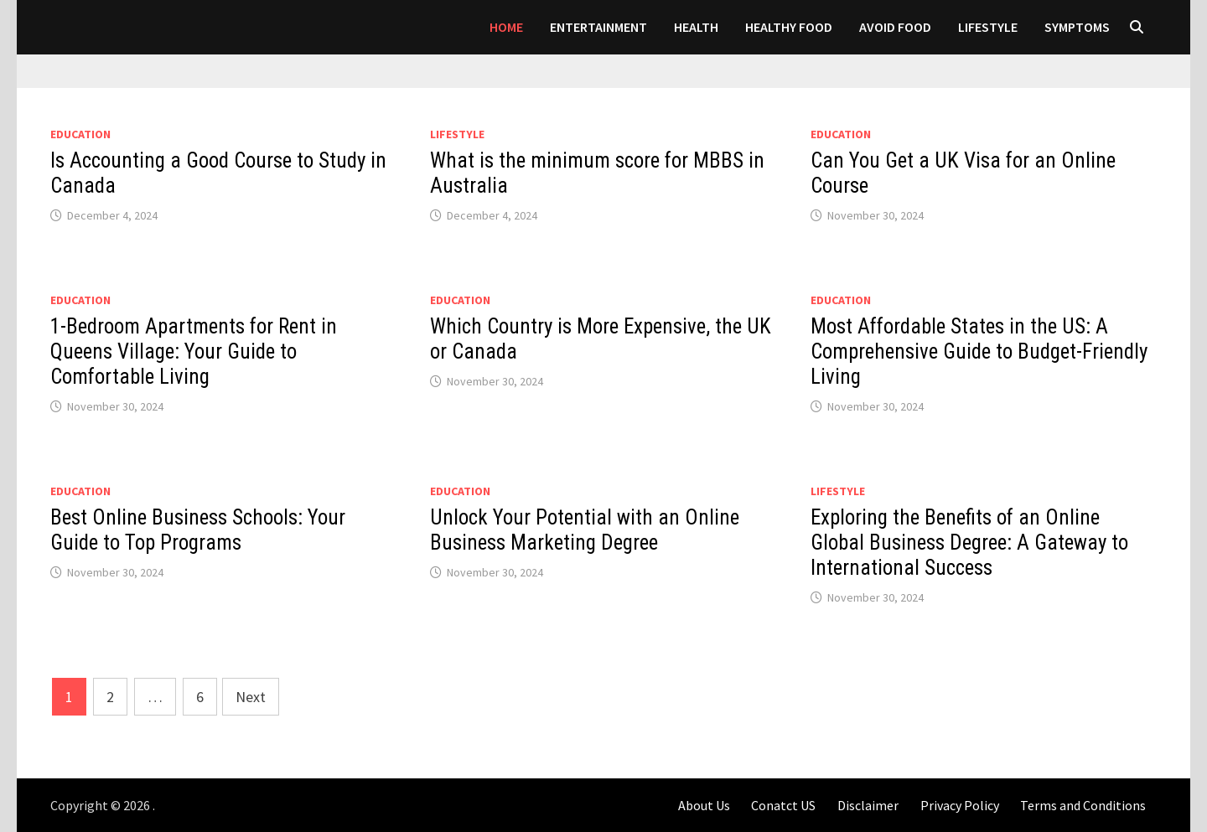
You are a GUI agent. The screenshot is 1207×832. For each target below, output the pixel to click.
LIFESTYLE (988, 26)
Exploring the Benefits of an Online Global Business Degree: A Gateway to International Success (969, 542)
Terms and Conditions (1083, 805)
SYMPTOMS (1077, 26)
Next (251, 696)
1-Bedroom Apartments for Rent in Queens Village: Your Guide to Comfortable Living (193, 351)
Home (506, 26)
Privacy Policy (959, 805)
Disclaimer (868, 805)
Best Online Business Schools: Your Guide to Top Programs (197, 530)
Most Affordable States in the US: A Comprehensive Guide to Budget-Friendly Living (979, 351)
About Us (704, 805)
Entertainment (598, 26)
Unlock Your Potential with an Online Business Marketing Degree (584, 530)
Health (696, 26)
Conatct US (783, 805)
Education (80, 134)
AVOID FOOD (895, 26)
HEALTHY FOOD (788, 26)
